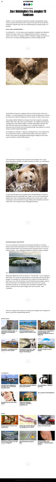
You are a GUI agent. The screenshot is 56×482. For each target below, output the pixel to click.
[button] (2, 1)
